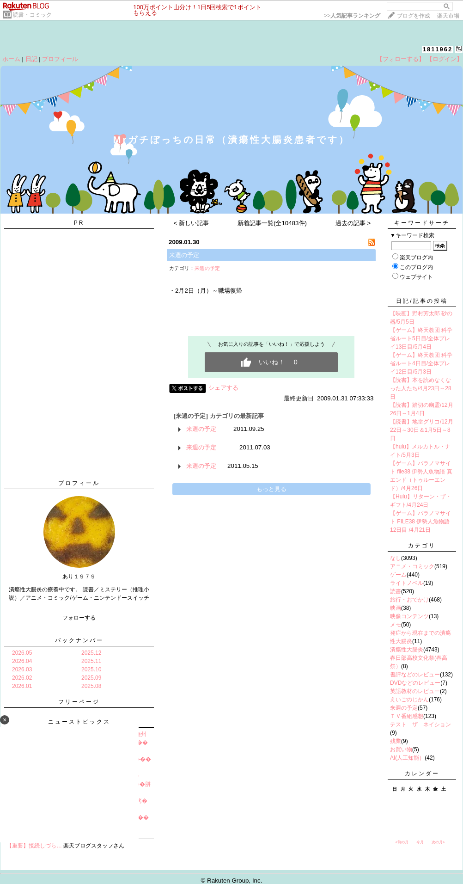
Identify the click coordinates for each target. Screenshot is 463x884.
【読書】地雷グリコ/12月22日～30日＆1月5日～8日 (421, 430)
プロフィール (60, 58)
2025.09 (91, 678)
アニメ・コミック (412, 566)
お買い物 (401, 749)
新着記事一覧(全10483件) (272, 223)
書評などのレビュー (415, 674)
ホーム (11, 58)
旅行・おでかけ (409, 599)
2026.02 (22, 678)
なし (395, 558)
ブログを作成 (413, 15)
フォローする (79, 617)
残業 (395, 741)
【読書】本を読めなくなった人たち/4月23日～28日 (420, 388)
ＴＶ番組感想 (406, 716)
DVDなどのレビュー (415, 683)
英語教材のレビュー (415, 691)
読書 (395, 591)
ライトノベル (406, 583)
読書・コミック (32, 15)
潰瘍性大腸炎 (406, 649)
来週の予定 (184, 255)
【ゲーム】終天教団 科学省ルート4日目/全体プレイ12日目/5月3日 (421, 363)
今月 (420, 842)
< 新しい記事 (191, 223)
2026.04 (22, 661)
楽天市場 (448, 15)
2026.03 (22, 669)
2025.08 (91, 686)
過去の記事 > (353, 223)
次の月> (438, 842)
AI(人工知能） (407, 758)
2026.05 (22, 653)
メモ (395, 624)
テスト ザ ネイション (420, 724)
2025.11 (91, 661)
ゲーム (398, 574)
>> (352, 15)
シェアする (223, 387)
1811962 (438, 49)
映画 (395, 608)
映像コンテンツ (409, 616)
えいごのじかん (409, 699)
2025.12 (91, 653)
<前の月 (401, 842)
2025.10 (91, 669)
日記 (31, 58)
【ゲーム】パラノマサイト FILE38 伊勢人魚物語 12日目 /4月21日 (420, 521)
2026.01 (22, 686)
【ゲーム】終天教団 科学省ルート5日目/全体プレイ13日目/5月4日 (421, 338)
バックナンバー (79, 640)
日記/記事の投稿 (421, 301)
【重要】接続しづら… (34, 845)
